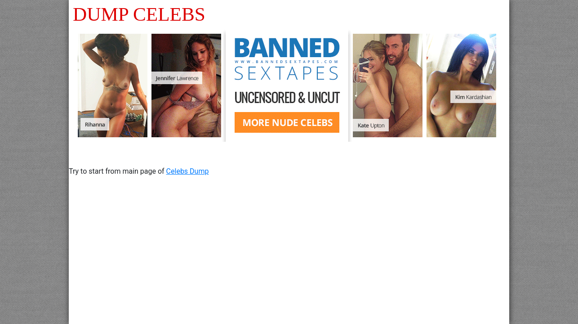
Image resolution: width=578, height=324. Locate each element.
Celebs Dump (187, 171)
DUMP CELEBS (139, 14)
